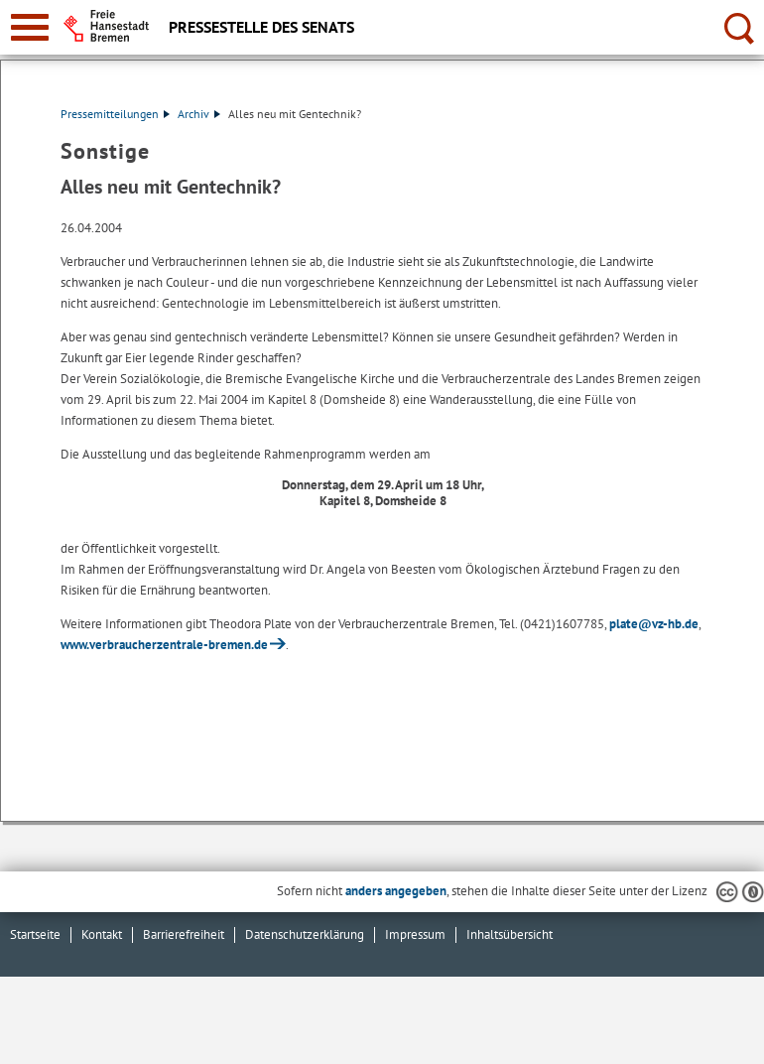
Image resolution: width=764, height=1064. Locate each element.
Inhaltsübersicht (509, 934)
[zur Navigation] (30, 27)
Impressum (415, 934)
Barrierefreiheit (183, 934)
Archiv (199, 113)
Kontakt (101, 934)
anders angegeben (395, 890)
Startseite (35, 934)
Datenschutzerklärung (304, 934)
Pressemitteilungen (115, 113)
